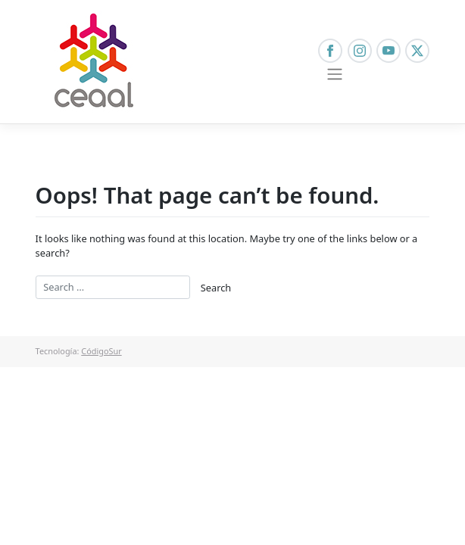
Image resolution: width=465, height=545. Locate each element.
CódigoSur (101, 351)
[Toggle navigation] (334, 74)
